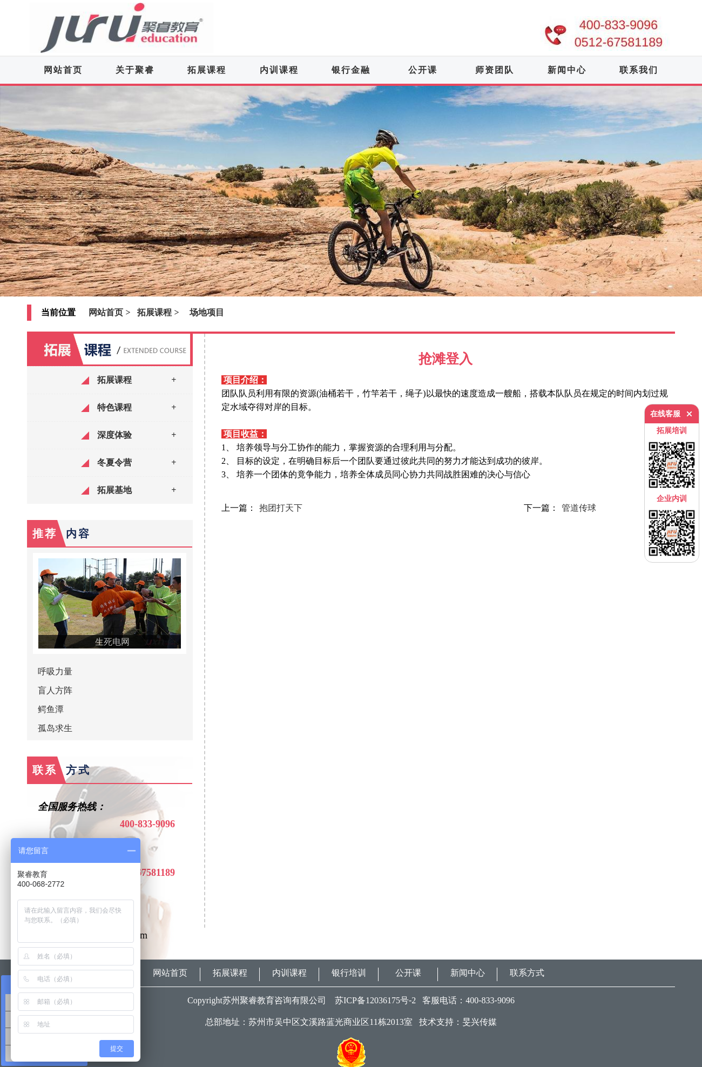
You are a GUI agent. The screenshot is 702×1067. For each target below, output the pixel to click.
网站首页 (63, 70)
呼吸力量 (55, 671)
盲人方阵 (55, 690)
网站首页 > (109, 312)
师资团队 (494, 70)
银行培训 (349, 972)
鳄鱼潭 (51, 709)
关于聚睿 (135, 70)
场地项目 (207, 312)
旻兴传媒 (479, 1022)
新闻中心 (567, 70)
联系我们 (638, 70)
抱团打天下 (280, 507)
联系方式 (527, 972)
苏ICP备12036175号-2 (372, 1000)
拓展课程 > (158, 312)
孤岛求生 (55, 728)
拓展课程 (206, 70)
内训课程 (279, 70)
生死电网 (112, 641)
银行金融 (351, 70)
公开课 (422, 70)
